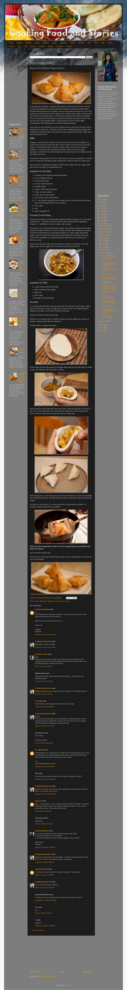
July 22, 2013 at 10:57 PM (44, 681)
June (104, 241)
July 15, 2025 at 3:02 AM (43, 913)
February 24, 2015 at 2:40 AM (45, 779)
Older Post (87, 972)
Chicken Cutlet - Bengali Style (107, 316)
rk (36, 920)
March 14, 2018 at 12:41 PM (44, 887)
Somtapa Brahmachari (43, 641)
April (104, 247)
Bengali (19, 43)
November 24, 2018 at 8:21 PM (45, 900)
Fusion (37, 43)
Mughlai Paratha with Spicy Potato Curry (21, 266)
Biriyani (81, 43)
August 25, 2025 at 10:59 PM (45, 926)
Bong (37, 601)
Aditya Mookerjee (41, 869)
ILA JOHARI (39, 750)
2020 (102, 202)
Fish (102, 43)
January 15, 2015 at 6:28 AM (45, 766)
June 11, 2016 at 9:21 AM (43, 824)
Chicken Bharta (21, 349)
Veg (25, 46)
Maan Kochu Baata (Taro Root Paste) (21, 294)
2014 (102, 220)
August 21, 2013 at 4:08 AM (44, 707)
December (106, 226)
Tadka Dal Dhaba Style (21, 154)
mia (36, 907)
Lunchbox (59, 46)
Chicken (11, 46)
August (104, 235)
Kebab (73, 43)
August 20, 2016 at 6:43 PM (44, 862)
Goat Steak (105, 274)
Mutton (110, 43)
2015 (102, 217)
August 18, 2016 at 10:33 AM (45, 847)
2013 (102, 223)
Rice (89, 43)
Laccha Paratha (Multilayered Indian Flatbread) (109, 264)
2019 (102, 205)
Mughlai (46, 43)
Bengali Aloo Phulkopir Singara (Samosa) (109, 287)
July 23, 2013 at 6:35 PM (43, 694)
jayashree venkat (41, 654)
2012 (102, 325)
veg (68, 601)
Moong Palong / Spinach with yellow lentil (109, 310)
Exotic (54, 43)
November (106, 229)
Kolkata (28, 43)
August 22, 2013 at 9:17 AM (44, 726)
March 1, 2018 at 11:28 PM (44, 875)
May (103, 244)
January (105, 321)
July (103, 238)
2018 (102, 208)
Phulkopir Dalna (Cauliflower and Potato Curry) (22, 377)
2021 (102, 199)
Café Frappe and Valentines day (107, 297)
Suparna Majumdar (42, 831)
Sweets (32, 46)
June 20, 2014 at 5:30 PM (44, 743)
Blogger (67, 985)
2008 (102, 331)
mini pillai (38, 701)
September (106, 232)
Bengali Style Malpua (21, 238)
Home (11, 43)
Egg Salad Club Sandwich (107, 282)
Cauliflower (50, 601)
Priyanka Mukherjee (42, 609)
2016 (102, 214)
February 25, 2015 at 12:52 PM (45, 794)
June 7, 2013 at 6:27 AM (43, 666)
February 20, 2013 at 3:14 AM (45, 634)
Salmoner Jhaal (107, 306)
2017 (102, 211)
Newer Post (35, 972)
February (105, 253)
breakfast (43, 601)
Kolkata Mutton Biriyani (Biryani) (21, 131)
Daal (96, 43)
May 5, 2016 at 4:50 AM (43, 811)
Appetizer (63, 43)
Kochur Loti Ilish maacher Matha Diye (110, 277)
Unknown (38, 801)
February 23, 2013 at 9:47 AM (45, 647)
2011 (102, 328)
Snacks (50, 46)
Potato (57, 601)
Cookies (41, 46)
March (104, 250)
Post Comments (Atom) (47, 976)
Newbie (69, 46)
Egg (19, 46)
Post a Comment (38, 930)
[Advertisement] (61, 953)
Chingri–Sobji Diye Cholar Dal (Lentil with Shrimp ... (108, 257)
